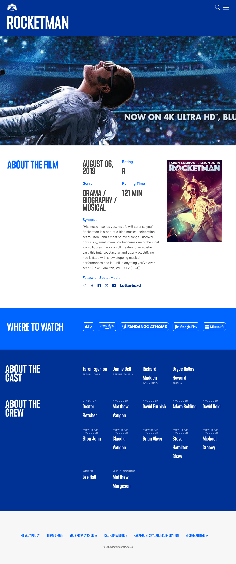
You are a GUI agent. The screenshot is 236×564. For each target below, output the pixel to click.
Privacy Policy (30, 536)
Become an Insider (197, 536)
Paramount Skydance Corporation (156, 536)
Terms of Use (55, 536)
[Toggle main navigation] (226, 7)
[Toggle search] (218, 7)
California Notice (115, 536)
